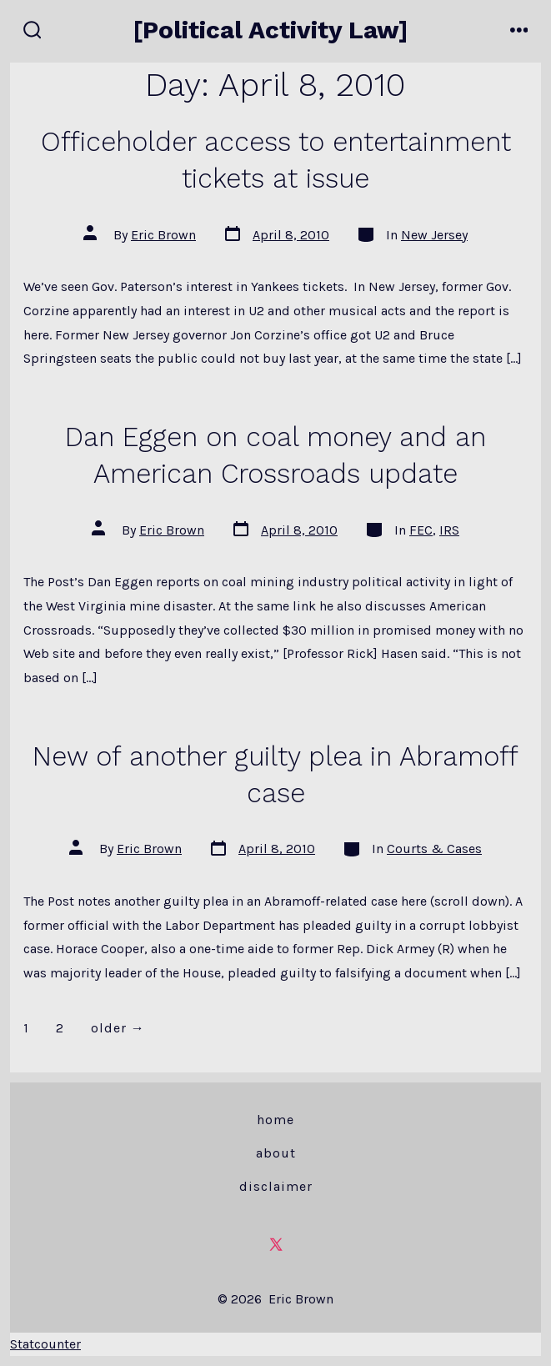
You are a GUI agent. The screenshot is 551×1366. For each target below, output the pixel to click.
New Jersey (434, 235)
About (276, 1153)
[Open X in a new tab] (276, 1244)
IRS (449, 530)
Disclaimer (276, 1186)
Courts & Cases (434, 848)
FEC (421, 530)
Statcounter (45, 1344)
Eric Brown (163, 235)
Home (275, 1119)
